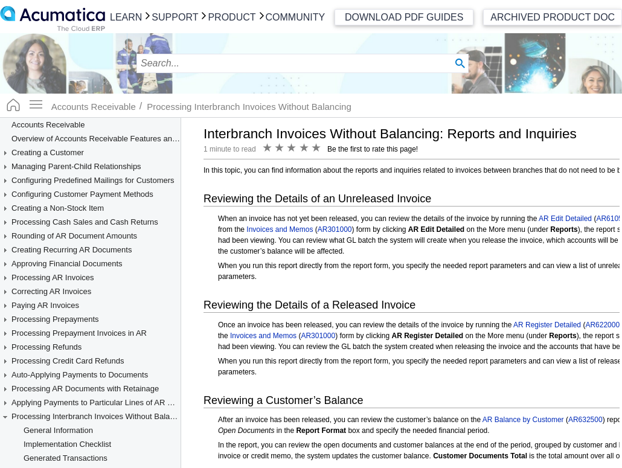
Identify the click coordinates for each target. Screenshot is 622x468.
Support (175, 17)
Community (295, 17)
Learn (126, 17)
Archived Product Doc (552, 17)
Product (231, 17)
